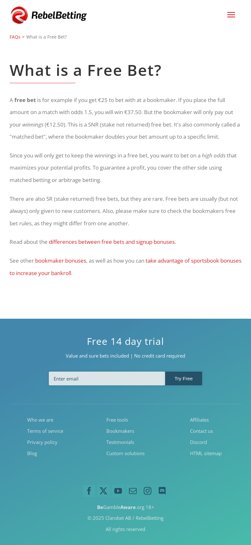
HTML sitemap (206, 453)
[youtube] (118, 491)
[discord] (162, 491)
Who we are (40, 420)
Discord (198, 442)
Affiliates (199, 420)
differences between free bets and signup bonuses (112, 241)
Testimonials (120, 442)
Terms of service (45, 431)
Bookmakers (120, 431)
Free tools (117, 420)
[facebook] (89, 491)
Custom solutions (125, 453)
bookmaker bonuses (60, 260)
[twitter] (103, 491)
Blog (32, 453)
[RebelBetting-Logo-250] (49, 8)
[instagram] (147, 491)
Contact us (201, 431)
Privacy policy (42, 442)
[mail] (132, 491)
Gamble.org (120, 507)
